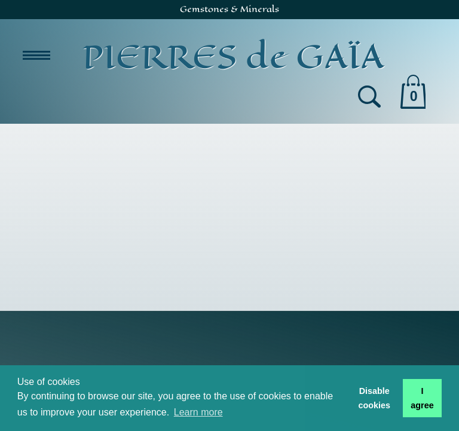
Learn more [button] (198, 412)
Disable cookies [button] (374, 398)
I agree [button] (422, 398)
